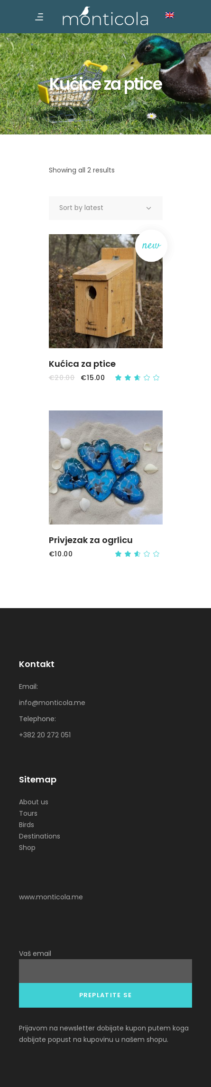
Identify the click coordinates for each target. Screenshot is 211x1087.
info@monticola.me (52, 702)
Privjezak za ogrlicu (91, 540)
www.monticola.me (51, 897)
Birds (26, 825)
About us (33, 802)
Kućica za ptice (82, 364)
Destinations (39, 836)
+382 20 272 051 (45, 735)
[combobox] (106, 208)
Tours (28, 813)
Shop (27, 847)
